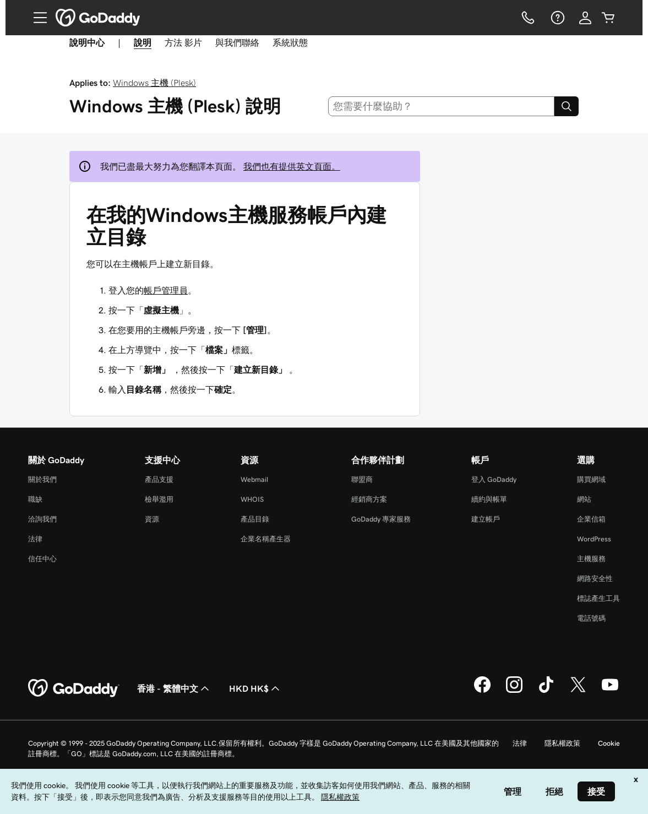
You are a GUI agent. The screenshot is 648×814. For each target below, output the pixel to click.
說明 (142, 42)
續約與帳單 (489, 499)
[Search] (566, 106)
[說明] (556, 17)
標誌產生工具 (598, 598)
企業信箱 (591, 519)
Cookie (609, 743)
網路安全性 (595, 578)
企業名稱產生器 (266, 538)
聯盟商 (362, 479)
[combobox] (441, 106)
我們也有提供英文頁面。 (291, 166)
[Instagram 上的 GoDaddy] (514, 691)
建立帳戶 (485, 519)
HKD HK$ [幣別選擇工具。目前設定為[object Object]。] (255, 688)
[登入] (585, 17)
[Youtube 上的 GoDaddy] (610, 691)
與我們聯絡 (237, 42)
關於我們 (42, 479)
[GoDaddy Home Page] (73, 688)
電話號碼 (591, 618)
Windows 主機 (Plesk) (154, 82)
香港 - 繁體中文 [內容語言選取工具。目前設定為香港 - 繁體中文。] (174, 688)
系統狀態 (290, 42)
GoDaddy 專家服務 (381, 519)
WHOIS (252, 499)
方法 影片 (183, 42)
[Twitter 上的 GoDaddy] (578, 691)
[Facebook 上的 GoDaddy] (482, 691)
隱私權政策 (562, 743)
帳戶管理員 (166, 290)
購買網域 (591, 479)
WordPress (594, 538)
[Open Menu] (35, 17)
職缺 (35, 499)
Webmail (254, 479)
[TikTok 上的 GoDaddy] (546, 691)
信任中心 (42, 558)
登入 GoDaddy (493, 479)
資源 (152, 519)
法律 (35, 538)
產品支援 (159, 479)
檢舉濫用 (159, 499)
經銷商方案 (369, 499)
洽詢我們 (42, 519)
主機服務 (591, 558)
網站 (584, 499)
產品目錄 (255, 519)
